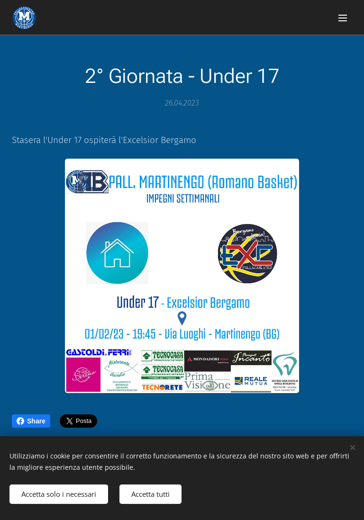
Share (31, 421)
